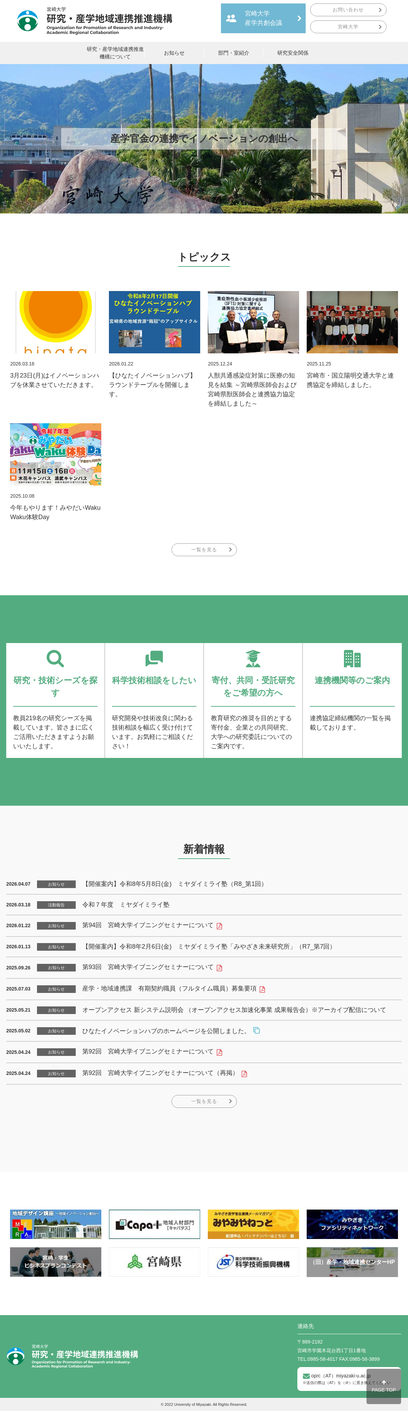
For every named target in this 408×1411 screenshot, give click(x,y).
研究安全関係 (292, 53)
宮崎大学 (348, 26)
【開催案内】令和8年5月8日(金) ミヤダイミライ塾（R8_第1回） (174, 883)
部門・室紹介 (233, 53)
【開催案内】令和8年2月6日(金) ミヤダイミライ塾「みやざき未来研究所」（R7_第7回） (209, 946)
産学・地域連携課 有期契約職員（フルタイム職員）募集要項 (169, 988)
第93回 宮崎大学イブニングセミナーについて (148, 967)
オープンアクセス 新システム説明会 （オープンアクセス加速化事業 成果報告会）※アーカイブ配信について (234, 1009)
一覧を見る (204, 549)
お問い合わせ (348, 9)
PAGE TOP (384, 1386)
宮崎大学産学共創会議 (263, 18)
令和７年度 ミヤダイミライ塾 (125, 904)
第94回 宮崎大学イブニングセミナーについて (148, 925)
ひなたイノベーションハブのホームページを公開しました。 (166, 1031)
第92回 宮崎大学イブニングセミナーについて (148, 1051)
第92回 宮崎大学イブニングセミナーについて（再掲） (160, 1072)
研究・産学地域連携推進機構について (115, 53)
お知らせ (174, 53)
